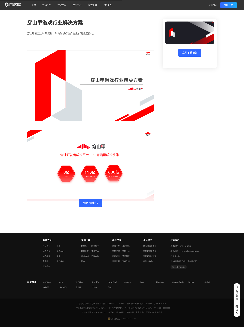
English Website (178, 267)
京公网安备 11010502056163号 (124, 319)
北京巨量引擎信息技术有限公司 (184, 261)
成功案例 (92, 5)
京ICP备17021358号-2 (105, 312)
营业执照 (130, 312)
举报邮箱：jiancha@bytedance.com (185, 251)
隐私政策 (120, 312)
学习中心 (77, 5)
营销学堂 (62, 5)
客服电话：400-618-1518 (181, 246)
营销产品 (46, 5)
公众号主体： (176, 256)
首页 (34, 5)
